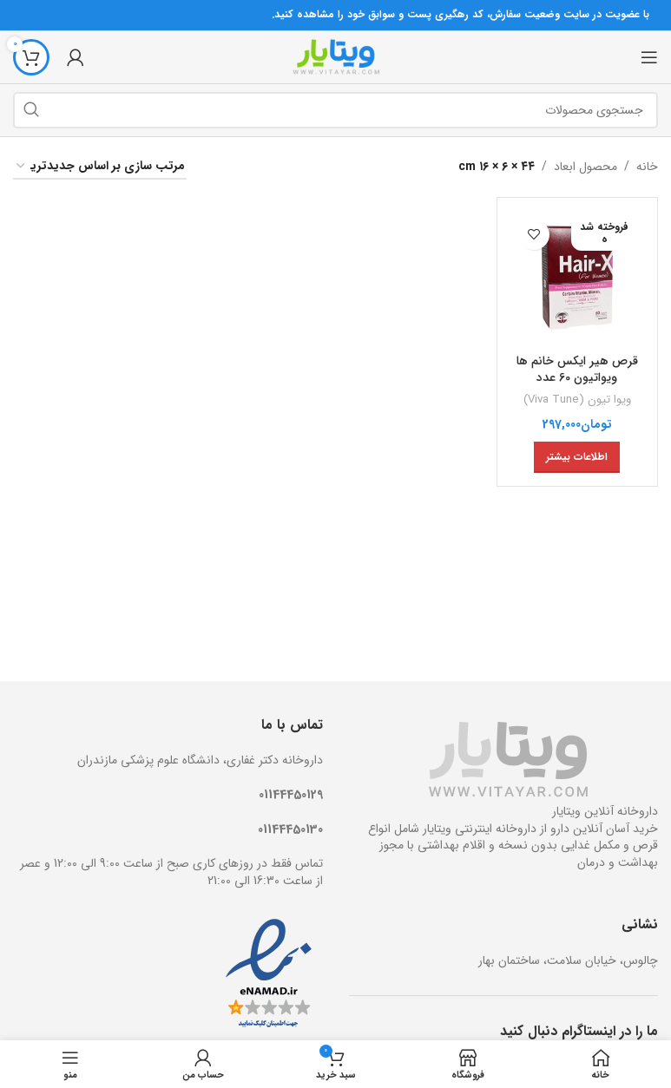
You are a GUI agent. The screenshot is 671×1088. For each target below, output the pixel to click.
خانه (647, 166)
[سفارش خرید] (100, 167)
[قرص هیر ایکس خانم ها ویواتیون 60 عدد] (577, 278)
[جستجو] (335, 110)
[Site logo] (336, 56)
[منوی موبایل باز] (649, 57)
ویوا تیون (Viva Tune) (577, 399)
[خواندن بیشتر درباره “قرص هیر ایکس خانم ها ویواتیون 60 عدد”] (577, 457)
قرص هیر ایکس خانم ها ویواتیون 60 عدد (577, 369)
